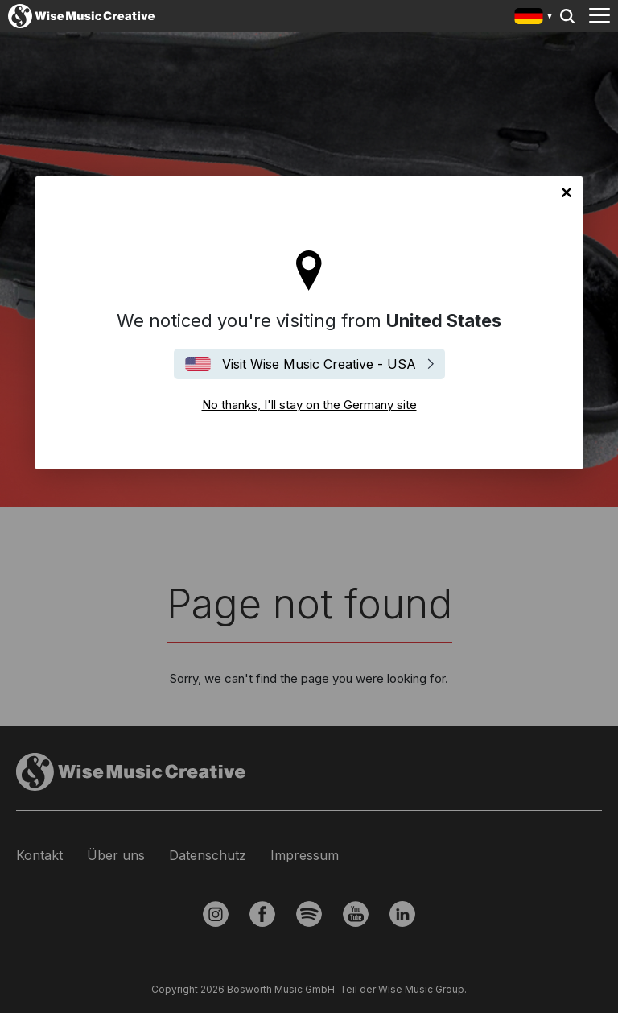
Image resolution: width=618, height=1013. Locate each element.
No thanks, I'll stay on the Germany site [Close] (566, 192)
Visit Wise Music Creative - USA (319, 364)
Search (567, 16)
